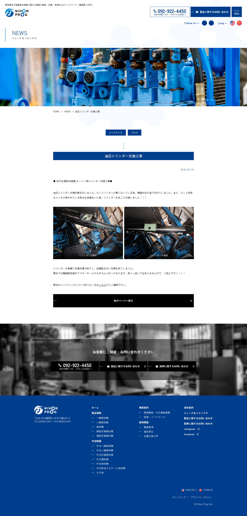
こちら (102, 285)
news (67, 111)
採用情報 (144, 422)
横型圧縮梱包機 (104, 435)
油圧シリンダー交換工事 (87, 111)
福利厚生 (148, 431)
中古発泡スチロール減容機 (110, 468)
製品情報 (96, 413)
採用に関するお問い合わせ (198, 423)
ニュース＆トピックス (196, 413)
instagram (204, 23)
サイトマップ (179, 497)
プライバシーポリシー (201, 497)
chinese (239, 23)
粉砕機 (100, 426)
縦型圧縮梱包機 (104, 431)
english (232, 23)
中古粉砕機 (102, 463)
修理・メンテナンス (154, 417)
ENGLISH (190, 489)
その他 (100, 472)
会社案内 (188, 407)
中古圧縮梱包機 (104, 454)
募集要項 (148, 427)
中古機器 (96, 441)
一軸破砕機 (102, 418)
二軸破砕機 (102, 422)
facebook (211, 23)
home (56, 111)
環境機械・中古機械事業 (157, 412)
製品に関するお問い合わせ (214, 12)
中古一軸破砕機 (104, 446)
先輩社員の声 (151, 436)
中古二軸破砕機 (104, 450)
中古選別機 (102, 459)
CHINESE (208, 489)
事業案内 (144, 407)
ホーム (95, 407)
